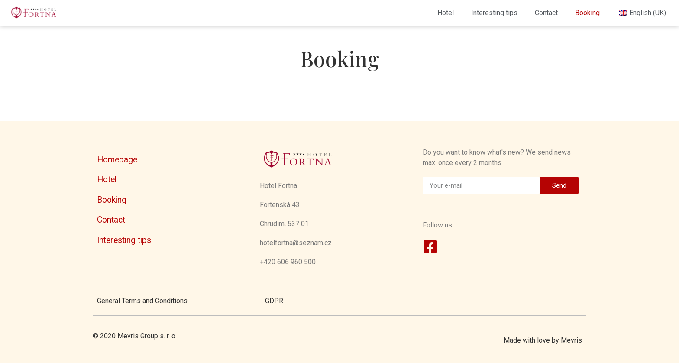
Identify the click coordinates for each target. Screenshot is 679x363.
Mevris (571, 340)
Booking (587, 13)
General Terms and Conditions (142, 301)
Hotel (445, 13)
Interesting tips (494, 13)
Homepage (117, 160)
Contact (546, 13)
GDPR (274, 301)
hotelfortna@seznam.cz (296, 243)
